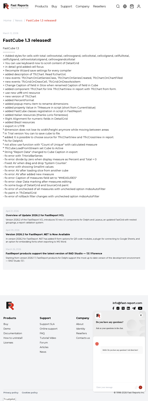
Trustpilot (9, 399)
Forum (44, 342)
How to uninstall (13, 338)
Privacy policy (10, 392)
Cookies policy (30, 392)
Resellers (99, 6)
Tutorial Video (48, 338)
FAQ (42, 333)
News (18, 20)
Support (66, 6)
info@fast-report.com (127, 303)
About (80, 324)
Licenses (8, 342)
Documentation (12, 333)
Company (82, 6)
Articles (44, 347)
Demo (7, 328)
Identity (80, 328)
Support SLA (47, 324)
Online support (49, 328)
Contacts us (83, 338)
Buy (54, 6)
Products (41, 6)
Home (7, 20)
